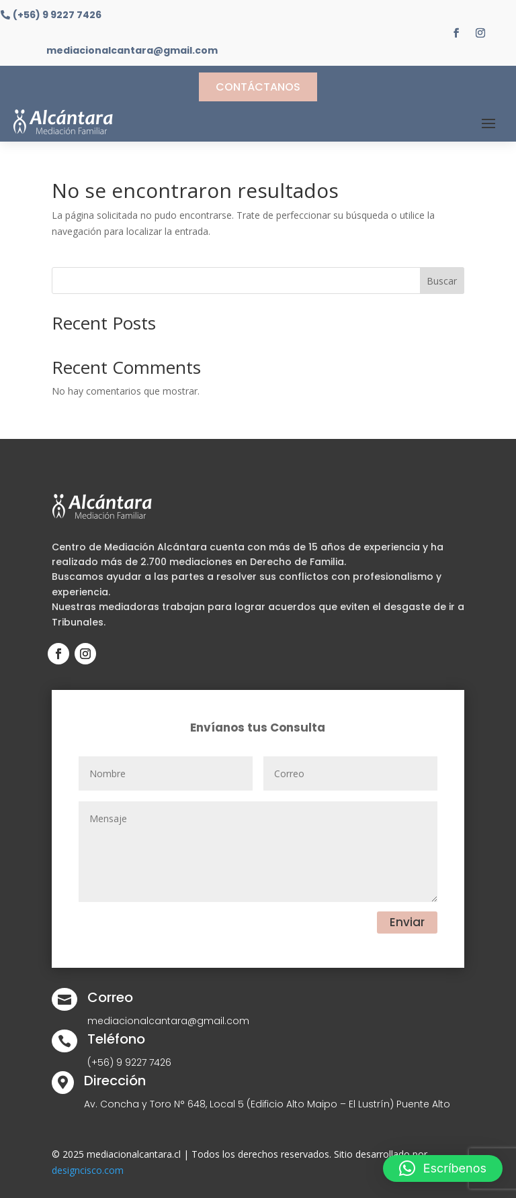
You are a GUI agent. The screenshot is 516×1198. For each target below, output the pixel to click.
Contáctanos (258, 87)
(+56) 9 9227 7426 (57, 15)
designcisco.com (88, 1170)
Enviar (407, 922)
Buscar (442, 280)
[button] (443, 1168)
